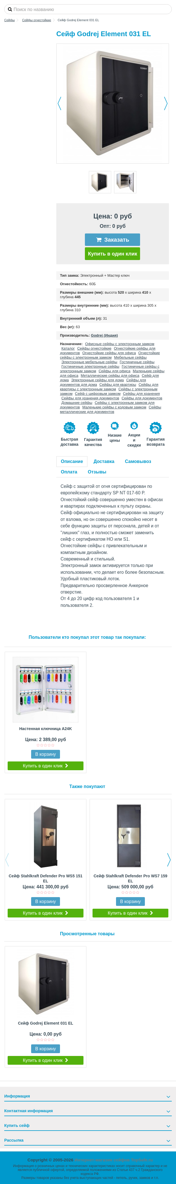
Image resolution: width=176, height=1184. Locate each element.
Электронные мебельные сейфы (89, 362)
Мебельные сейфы (130, 357)
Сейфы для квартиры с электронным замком (109, 386)
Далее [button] (166, 103)
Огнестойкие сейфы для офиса (109, 353)
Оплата (69, 471)
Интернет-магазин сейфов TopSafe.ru (113, 1159)
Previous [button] (7, 860)
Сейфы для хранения (141, 393)
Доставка (104, 461)
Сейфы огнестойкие (94, 348)
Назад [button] (59, 103)
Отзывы (97, 471)
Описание (72, 461)
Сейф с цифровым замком (98, 393)
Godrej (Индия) (104, 335)
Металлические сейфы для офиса (110, 375)
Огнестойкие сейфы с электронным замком (110, 355)
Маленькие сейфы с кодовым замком (114, 407)
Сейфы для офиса (114, 371)
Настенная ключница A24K (45, 728)
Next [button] (169, 860)
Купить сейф (16, 1125)
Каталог (68, 348)
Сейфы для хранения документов (90, 398)
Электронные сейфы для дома (97, 380)
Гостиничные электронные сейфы (90, 366)
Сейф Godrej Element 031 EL (45, 1023)
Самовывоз (138, 461)
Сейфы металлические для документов (110, 409)
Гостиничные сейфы (137, 362)
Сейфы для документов (142, 398)
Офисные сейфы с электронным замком (119, 344)
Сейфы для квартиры (117, 384)
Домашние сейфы (76, 403)
